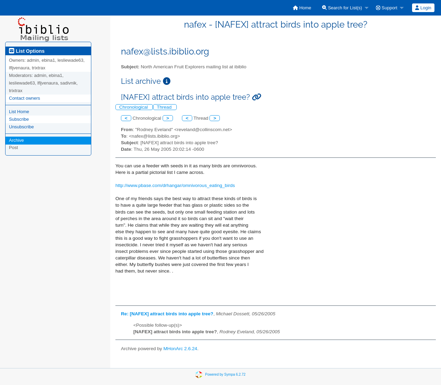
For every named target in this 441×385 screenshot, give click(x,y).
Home (302, 7)
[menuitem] (302, 8)
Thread (165, 107)
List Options (26, 51)
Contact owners (24, 98)
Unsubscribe (21, 126)
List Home (19, 111)
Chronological (134, 107)
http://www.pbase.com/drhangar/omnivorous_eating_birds (175, 185)
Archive (16, 140)
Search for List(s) (342, 7)
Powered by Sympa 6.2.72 (225, 374)
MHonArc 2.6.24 (180, 348)
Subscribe (19, 119)
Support (386, 7)
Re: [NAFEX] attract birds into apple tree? (167, 313)
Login (423, 7)
